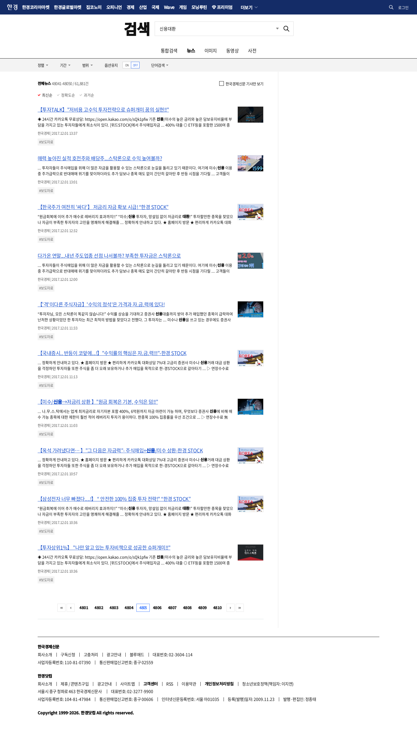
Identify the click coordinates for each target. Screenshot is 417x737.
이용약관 (189, 684)
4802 (98, 607)
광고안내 (114, 654)
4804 (129, 607)
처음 (61, 608)
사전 (252, 50)
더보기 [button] (246, 7)
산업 (143, 7)
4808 (187, 607)
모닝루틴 (199, 7)
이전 (71, 608)
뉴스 (191, 50)
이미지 (210, 50)
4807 (172, 607)
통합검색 (169, 50)
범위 (85, 65)
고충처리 (91, 654)
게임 (183, 7)
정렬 (41, 65)
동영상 (232, 50)
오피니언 (114, 7)
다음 (230, 608)
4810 (217, 607)
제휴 (64, 684)
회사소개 (45, 654)
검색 (137, 29)
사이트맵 (127, 684)
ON (127, 65)
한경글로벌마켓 (67, 7)
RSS (169, 684)
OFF (135, 65)
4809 (202, 607)
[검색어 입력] (217, 29)
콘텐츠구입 (80, 684)
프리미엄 (225, 7)
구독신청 (68, 654)
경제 (130, 7)
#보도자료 (46, 142)
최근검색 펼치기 (273, 28)
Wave (169, 7)
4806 (157, 607)
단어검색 (157, 65)
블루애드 (137, 654)
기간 (63, 65)
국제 (155, 7)
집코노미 (94, 7)
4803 (113, 607)
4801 (83, 607)
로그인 (403, 7)
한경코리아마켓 (35, 7)
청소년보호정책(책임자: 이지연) (267, 684)
